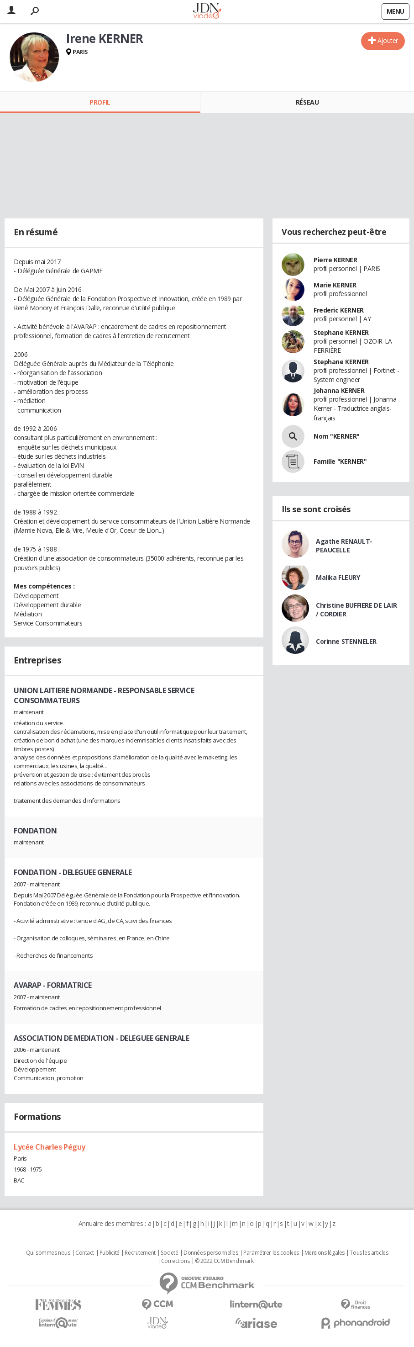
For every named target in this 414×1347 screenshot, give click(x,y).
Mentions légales (324, 1253)
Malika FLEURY (338, 577)
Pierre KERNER (335, 259)
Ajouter (387, 40)
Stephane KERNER (341, 332)
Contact (84, 1253)
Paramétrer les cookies (271, 1253)
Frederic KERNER (339, 310)
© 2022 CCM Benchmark (224, 1261)
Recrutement (140, 1253)
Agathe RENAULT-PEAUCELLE (344, 545)
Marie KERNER (335, 285)
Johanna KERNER (339, 390)
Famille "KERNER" (340, 461)
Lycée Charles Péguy (49, 1147)
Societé (169, 1253)
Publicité (110, 1253)
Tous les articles (369, 1253)
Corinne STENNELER (346, 641)
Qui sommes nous (48, 1253)
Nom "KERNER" (337, 436)
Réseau (307, 102)
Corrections (175, 1261)
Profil (99, 102)
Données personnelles (210, 1253)
